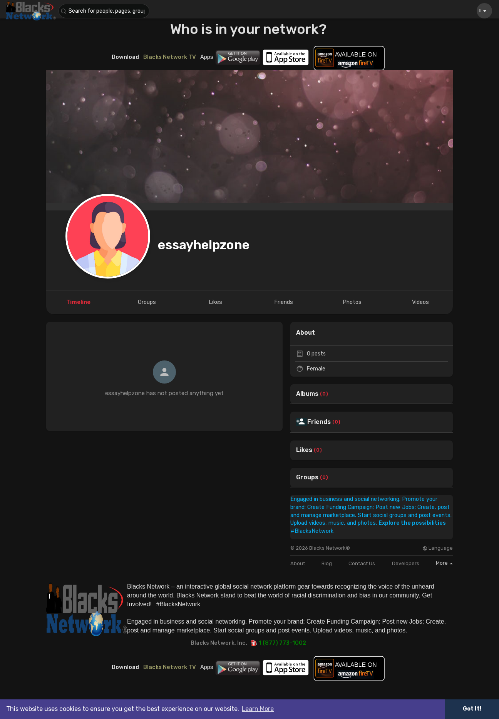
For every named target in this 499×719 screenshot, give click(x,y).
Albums (307, 394)
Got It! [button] (472, 709)
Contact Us (361, 563)
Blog (327, 563)
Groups (307, 477)
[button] (105, 11)
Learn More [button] (258, 708)
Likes (304, 450)
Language (437, 548)
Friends (319, 422)
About (297, 563)
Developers (405, 563)
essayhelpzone (204, 244)
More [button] (444, 563)
